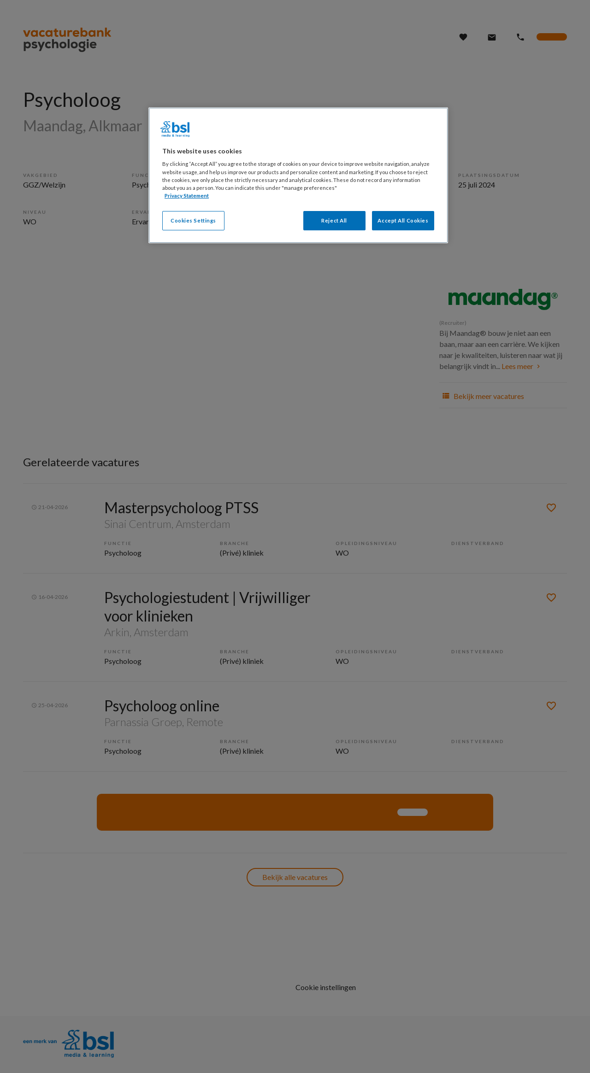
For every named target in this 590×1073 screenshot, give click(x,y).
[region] (298, 175)
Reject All (334, 220)
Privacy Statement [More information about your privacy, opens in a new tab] (187, 196)
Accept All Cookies (403, 220)
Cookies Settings (193, 220)
